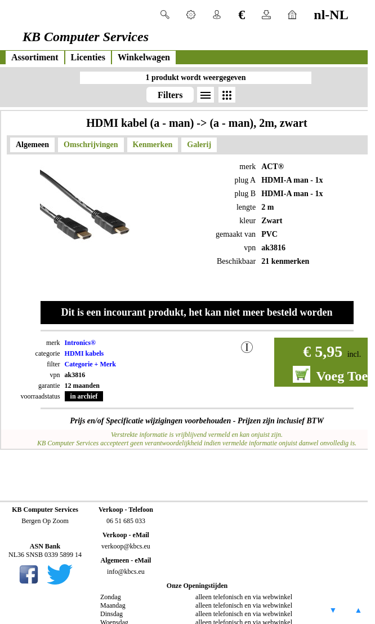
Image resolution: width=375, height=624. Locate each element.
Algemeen (32, 144)
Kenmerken (153, 144)
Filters (170, 95)
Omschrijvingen (91, 144)
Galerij (199, 144)
